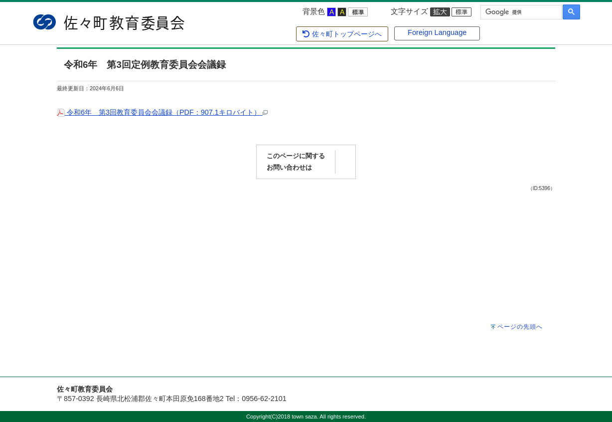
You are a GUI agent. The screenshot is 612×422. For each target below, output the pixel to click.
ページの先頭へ (520, 327)
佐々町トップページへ (342, 34)
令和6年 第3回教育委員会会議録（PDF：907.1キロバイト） (162, 112)
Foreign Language (437, 32)
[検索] (520, 12)
